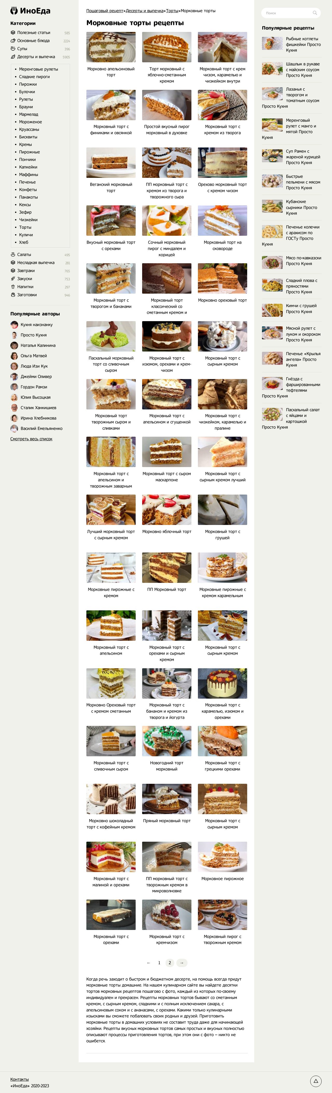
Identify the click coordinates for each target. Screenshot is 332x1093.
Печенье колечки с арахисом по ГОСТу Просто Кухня (291, 236)
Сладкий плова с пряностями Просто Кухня (289, 286)
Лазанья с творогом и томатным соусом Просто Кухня (290, 98)
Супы (22, 48)
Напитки (25, 286)
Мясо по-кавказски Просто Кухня (291, 261)
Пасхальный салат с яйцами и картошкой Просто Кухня (291, 418)
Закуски (24, 278)
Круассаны (29, 129)
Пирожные (29, 152)
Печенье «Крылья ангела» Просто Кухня (291, 359)
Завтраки (26, 270)
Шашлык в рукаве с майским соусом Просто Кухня (291, 70)
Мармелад (28, 114)
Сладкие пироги (34, 76)
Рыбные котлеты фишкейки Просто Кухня (291, 44)
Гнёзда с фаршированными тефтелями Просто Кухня (291, 387)
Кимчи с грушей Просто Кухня (289, 308)
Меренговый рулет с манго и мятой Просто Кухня (289, 129)
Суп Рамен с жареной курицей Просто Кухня (291, 157)
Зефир (25, 212)
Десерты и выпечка (36, 56)
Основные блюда (33, 40)
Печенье (27, 182)
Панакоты (28, 197)
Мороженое (30, 121)
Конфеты (28, 189)
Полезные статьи (33, 32)
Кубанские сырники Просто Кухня (289, 207)
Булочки (27, 91)
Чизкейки (28, 219)
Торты (25, 227)
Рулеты (26, 99)
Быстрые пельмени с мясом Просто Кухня (291, 182)
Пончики (27, 159)
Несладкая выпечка (35, 262)
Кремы (25, 144)
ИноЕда (30, 10)
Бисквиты (28, 136)
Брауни (26, 106)
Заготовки (27, 294)
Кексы (25, 204)
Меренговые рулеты (38, 69)
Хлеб (23, 242)
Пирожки (28, 84)
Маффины (28, 174)
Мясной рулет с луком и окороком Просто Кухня (291, 334)
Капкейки (28, 167)
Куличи (26, 234)
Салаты (24, 254)
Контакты (19, 1079)
